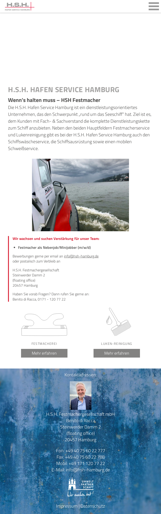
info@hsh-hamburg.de (81, 256)
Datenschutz (92, 505)
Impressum (67, 505)
